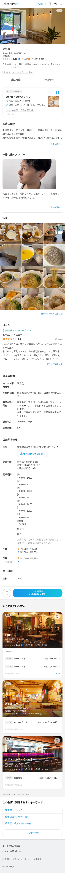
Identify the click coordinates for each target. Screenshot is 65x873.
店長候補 (18, 778)
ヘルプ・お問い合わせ (12, 851)
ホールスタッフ (20, 659)
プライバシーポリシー (22, 859)
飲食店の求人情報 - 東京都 (18, 823)
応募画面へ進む (37, 593)
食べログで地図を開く (34, 454)
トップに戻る (32, 833)
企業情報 (37, 859)
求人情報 (16, 80)
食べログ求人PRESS (11, 846)
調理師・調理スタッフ (18, 97)
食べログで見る (53, 364)
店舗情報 (49, 80)
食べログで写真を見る (50, 314)
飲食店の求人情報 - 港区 (17, 817)
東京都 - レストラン (15, 810)
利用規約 (6, 859)
